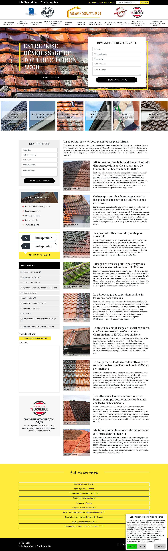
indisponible (28, 2)
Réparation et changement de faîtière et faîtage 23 (137, 23)
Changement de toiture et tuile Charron (84, 493)
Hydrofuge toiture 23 (81, 23)
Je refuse (141, 546)
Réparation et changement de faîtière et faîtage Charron (84, 512)
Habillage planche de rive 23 (23, 23)
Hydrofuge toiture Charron (84, 489)
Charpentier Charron (84, 503)
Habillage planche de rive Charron (84, 522)
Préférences (159, 546)
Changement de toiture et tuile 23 (95, 23)
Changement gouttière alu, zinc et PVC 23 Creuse (53, 23)
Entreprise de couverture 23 (8, 23)
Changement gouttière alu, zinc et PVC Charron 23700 (84, 526)
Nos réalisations (50, 77)
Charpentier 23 (122, 23)
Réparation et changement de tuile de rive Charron (84, 517)
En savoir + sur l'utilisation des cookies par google (146, 535)
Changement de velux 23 (109, 23)
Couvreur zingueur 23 (68, 23)
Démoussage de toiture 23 (36, 23)
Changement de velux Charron (84, 498)
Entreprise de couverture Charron (84, 508)
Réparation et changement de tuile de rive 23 (157, 23)
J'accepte (131, 546)
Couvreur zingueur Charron (84, 484)
